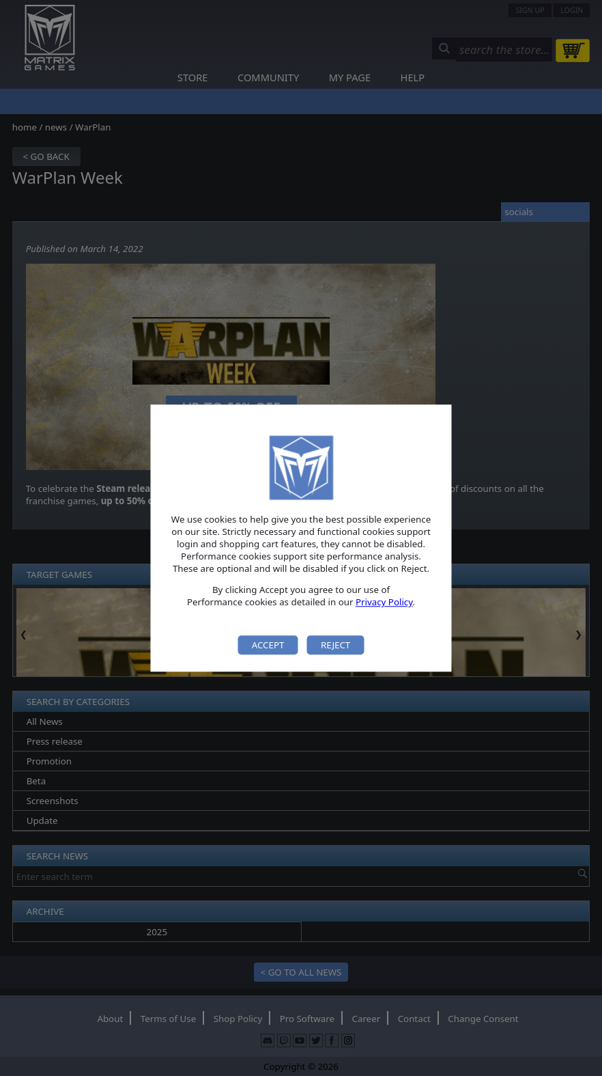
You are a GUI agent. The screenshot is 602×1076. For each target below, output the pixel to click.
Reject (335, 645)
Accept (268, 645)
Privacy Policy (384, 602)
